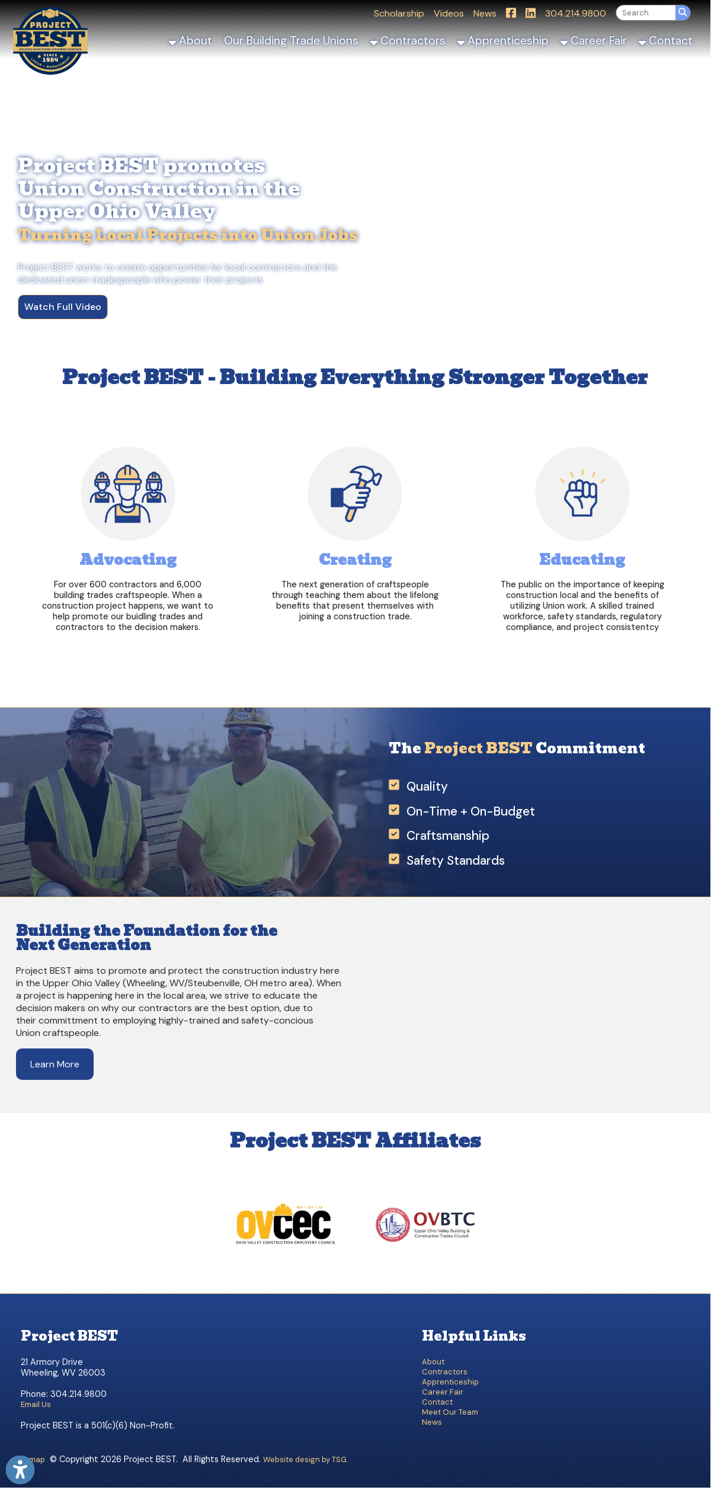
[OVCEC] (286, 1278)
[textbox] (645, 12)
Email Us (36, 1404)
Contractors (408, 40)
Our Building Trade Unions (291, 40)
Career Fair (594, 40)
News (485, 13)
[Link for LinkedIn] (530, 12)
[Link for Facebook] (511, 12)
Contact (666, 40)
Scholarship (399, 13)
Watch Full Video (62, 306)
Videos (449, 13)
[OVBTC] (424, 1278)
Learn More (54, 1064)
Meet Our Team (450, 1412)
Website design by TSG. (305, 1459)
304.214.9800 (575, 13)
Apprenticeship (503, 40)
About (190, 40)
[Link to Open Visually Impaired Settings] (20, 1470)
